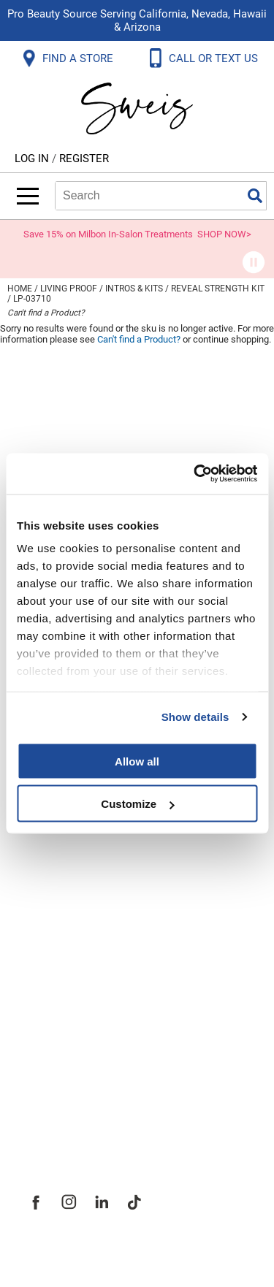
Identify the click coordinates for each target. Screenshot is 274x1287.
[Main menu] (28, 196)
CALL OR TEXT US (215, 58)
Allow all (137, 761)
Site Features (65, 981)
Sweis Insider (65, 1110)
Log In (33, 158)
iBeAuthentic (166, 1252)
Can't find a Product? (46, 313)
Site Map (51, 1014)
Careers (47, 1046)
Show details (195, 717)
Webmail (51, 873)
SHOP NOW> (224, 234)
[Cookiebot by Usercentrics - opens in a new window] (195, 474)
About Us (51, 949)
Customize (137, 804)
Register (84, 158)
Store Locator (66, 1078)
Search (255, 195)
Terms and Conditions (93, 841)
